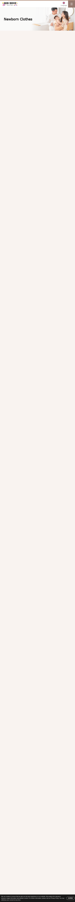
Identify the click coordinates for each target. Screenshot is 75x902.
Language (64, 5)
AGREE (70, 898)
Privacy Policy (55, 898)
